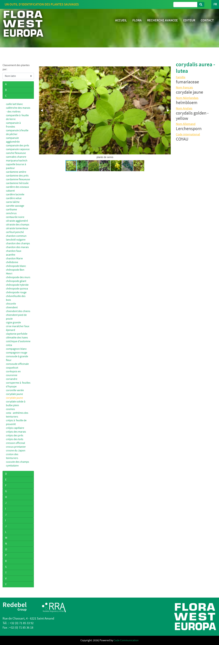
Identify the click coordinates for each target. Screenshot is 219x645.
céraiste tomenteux (17, 228)
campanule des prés (17, 145)
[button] (42, 110)
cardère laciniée (15, 194)
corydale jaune (14, 394)
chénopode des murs (18, 277)
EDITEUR (189, 20)
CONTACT (207, 20)
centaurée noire (15, 217)
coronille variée (15, 390)
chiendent (12, 307)
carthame (11, 209)
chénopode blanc (16, 266)
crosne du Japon (15, 450)
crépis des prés (14, 435)
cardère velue (14, 198)
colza (9, 345)
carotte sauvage (15, 205)
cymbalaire (12, 465)
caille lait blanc (14, 104)
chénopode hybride (17, 285)
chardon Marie (14, 258)
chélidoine (12, 262)
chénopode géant (16, 281)
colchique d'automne (18, 341)
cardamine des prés (17, 175)
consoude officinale (17, 364)
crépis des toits (14, 439)
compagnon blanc (16, 349)
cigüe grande (13, 322)
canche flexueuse (16, 153)
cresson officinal (15, 443)
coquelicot (12, 367)
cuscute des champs (17, 462)
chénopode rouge (16, 292)
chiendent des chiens (18, 311)
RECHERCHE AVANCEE (162, 20)
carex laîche (13, 202)
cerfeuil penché (15, 232)
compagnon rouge (16, 352)
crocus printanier (16, 446)
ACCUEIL (121, 20)
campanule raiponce (18, 149)
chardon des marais (17, 247)
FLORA (137, 20)
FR (215, 4)
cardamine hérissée (17, 183)
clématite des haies (17, 337)
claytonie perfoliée (16, 334)
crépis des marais (16, 431)
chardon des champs (18, 243)
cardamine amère (16, 172)
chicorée (11, 303)
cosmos (10, 409)
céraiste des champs (17, 224)
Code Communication (126, 640)
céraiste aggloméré (17, 221)
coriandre (11, 379)
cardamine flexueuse (18, 179)
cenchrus (11, 213)
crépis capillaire (15, 428)
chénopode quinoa (17, 288)
